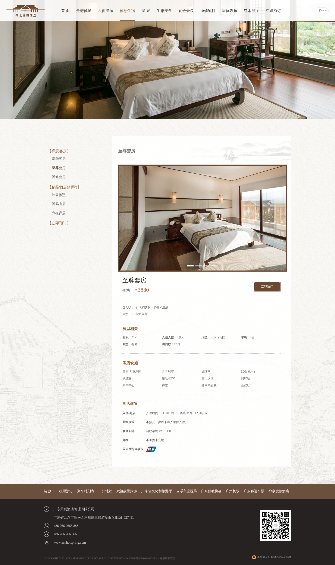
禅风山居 (59, 204)
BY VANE (130, 558)
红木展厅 (251, 11)
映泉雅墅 (59, 195)
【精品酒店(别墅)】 (64, 187)
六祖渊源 (105, 11)
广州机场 (232, 491)
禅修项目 (208, 11)
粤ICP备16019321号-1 (148, 558)
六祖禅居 (59, 213)
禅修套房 (59, 177)
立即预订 (273, 11)
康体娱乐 (229, 11)
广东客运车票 (254, 491)
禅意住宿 (127, 11)
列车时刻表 (85, 491)
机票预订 (66, 491)
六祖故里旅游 (126, 491)
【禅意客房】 (59, 151)
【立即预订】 (59, 223)
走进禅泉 (83, 11)
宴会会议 (186, 11)
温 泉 (145, 11)
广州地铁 (105, 491)
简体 (321, 10)
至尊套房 (59, 168)
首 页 (65, 11)
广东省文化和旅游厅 (156, 491)
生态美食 (164, 11)
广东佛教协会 (211, 491)
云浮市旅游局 (186, 491)
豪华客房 (59, 159)
